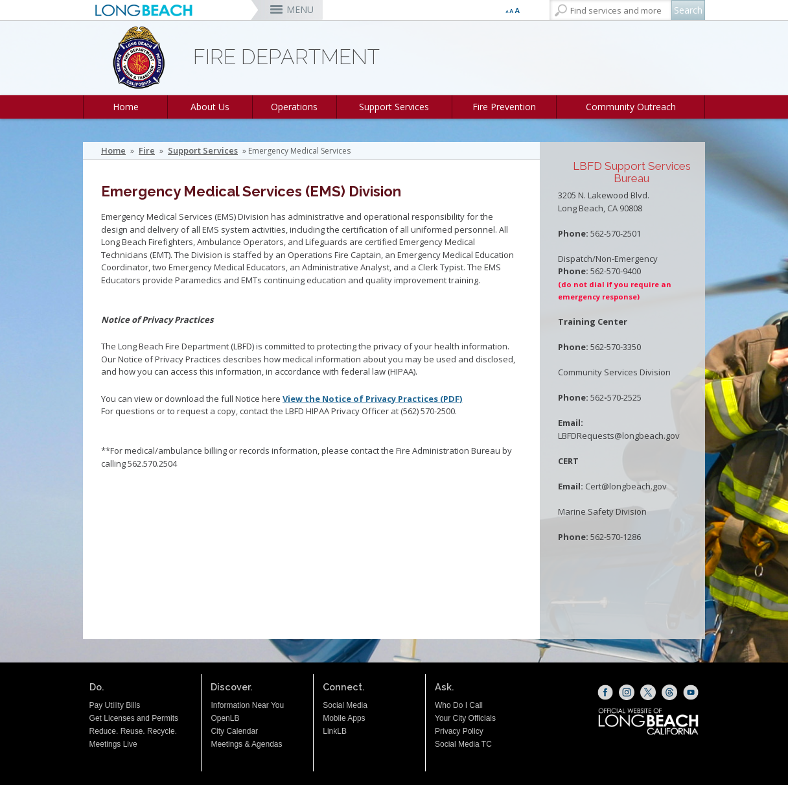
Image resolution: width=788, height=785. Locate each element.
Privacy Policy (459, 731)
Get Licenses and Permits (133, 718)
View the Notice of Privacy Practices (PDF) (372, 398)
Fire (147, 150)
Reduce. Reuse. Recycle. (133, 731)
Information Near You (247, 705)
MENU (300, 9)
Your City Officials (465, 718)
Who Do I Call (459, 705)
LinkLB (335, 731)
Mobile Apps (344, 718)
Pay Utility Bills (115, 705)
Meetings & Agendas (246, 744)
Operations (294, 106)
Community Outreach (631, 106)
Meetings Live (113, 744)
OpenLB (225, 718)
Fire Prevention (504, 106)
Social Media (345, 705)
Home (126, 106)
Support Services (394, 106)
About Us (210, 106)
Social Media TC (463, 744)
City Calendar (234, 731)
